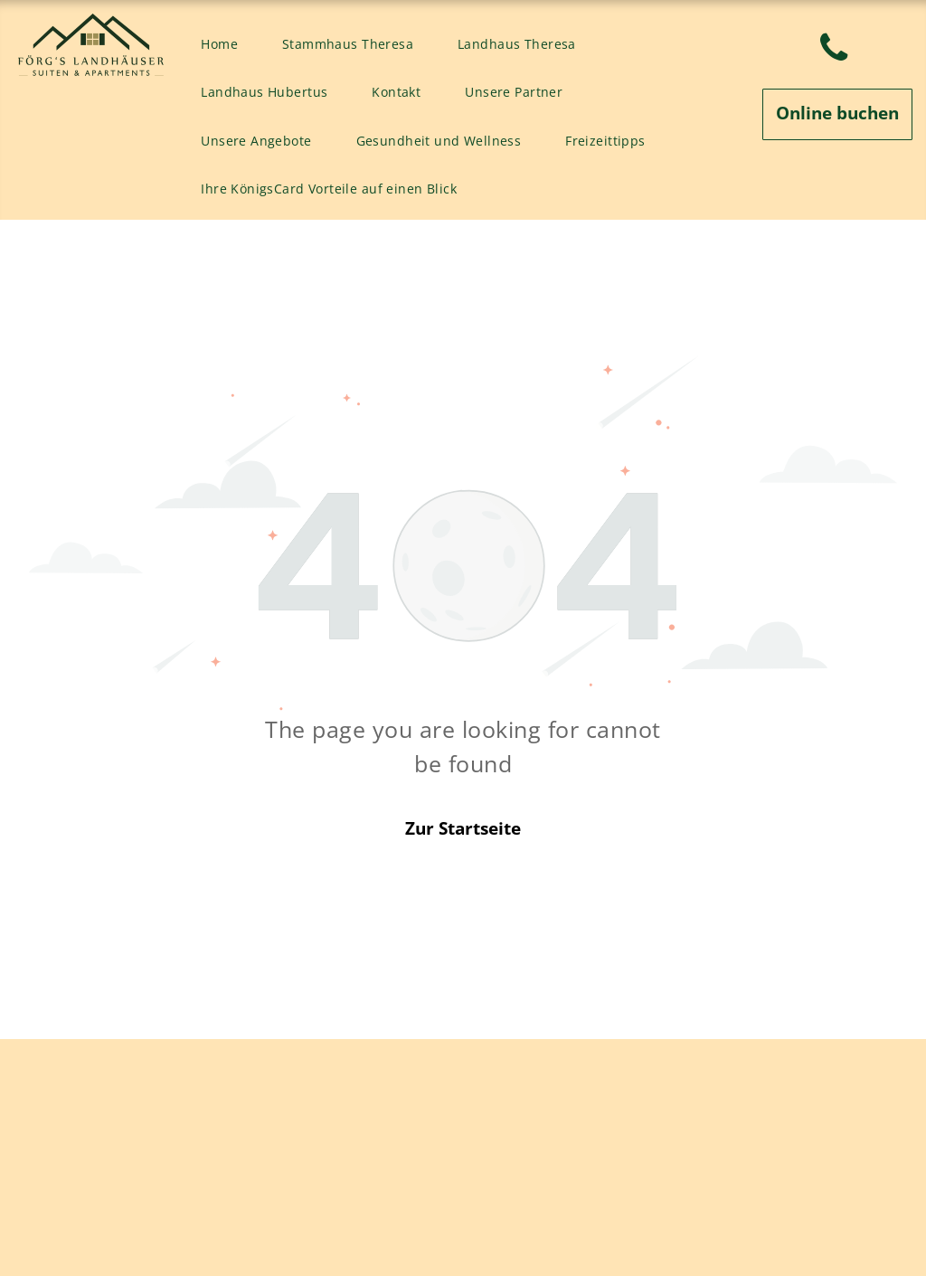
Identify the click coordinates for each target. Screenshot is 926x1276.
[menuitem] (226, 44)
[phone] (834, 51)
